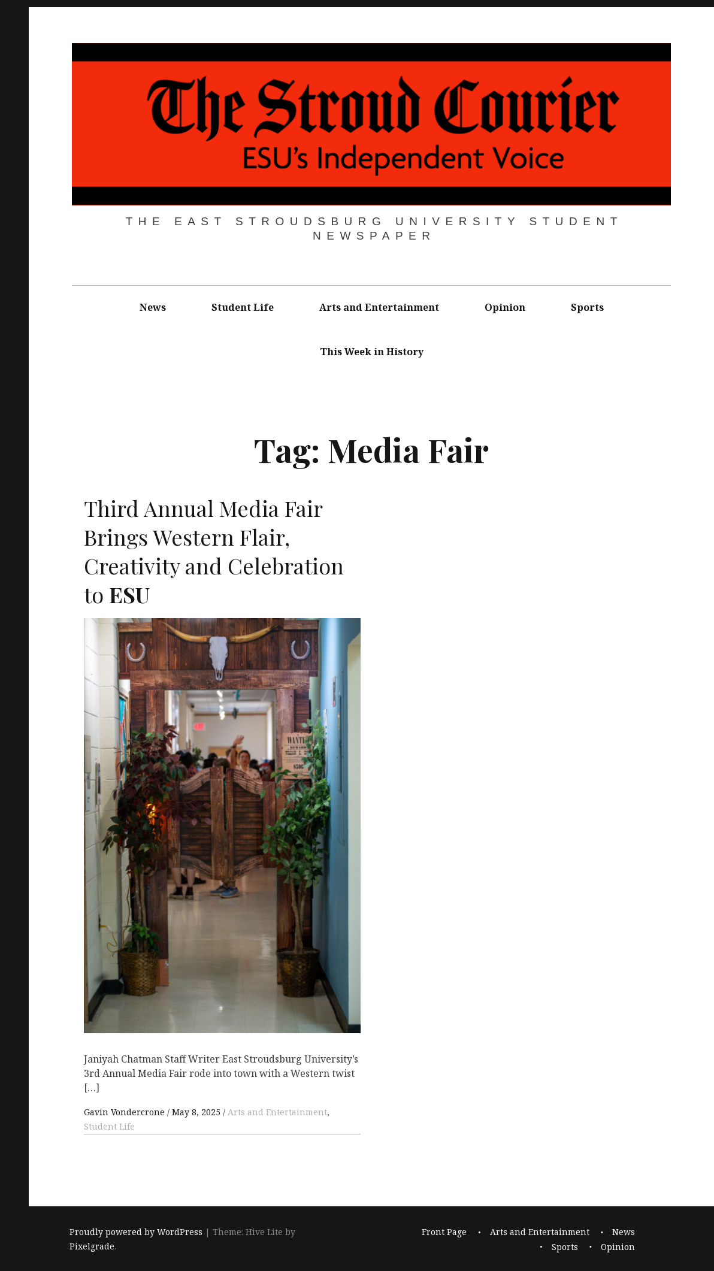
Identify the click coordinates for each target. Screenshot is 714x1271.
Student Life (242, 307)
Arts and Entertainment (379, 307)
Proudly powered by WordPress (135, 1231)
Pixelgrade (91, 1246)
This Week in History (371, 351)
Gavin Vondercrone (125, 1112)
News (153, 307)
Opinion (505, 307)
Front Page (444, 1231)
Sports (587, 307)
